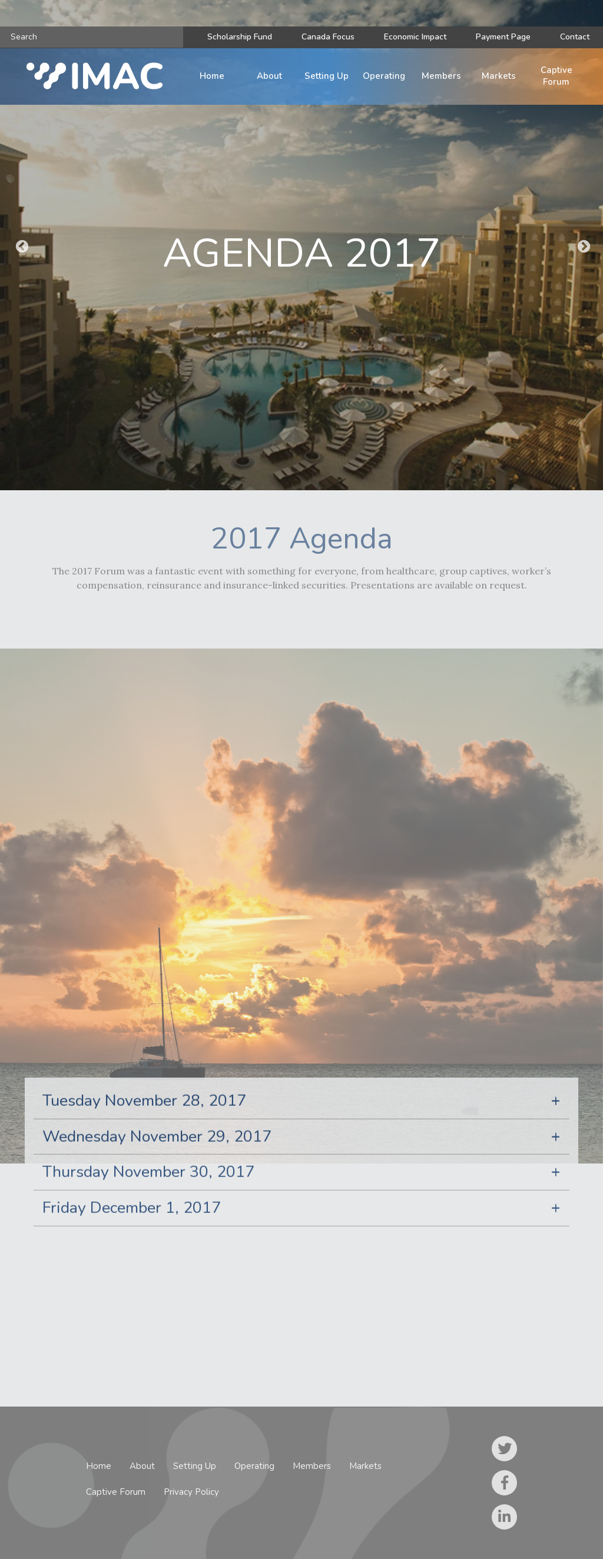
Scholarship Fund (239, 36)
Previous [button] (20, 245)
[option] (301, 245)
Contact (574, 36)
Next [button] (582, 245)
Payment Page (503, 36)
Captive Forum (556, 76)
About (269, 76)
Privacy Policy (191, 1492)
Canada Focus (328, 36)
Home (212, 76)
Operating (384, 76)
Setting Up (326, 76)
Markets (499, 76)
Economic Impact (415, 36)
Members (441, 76)
